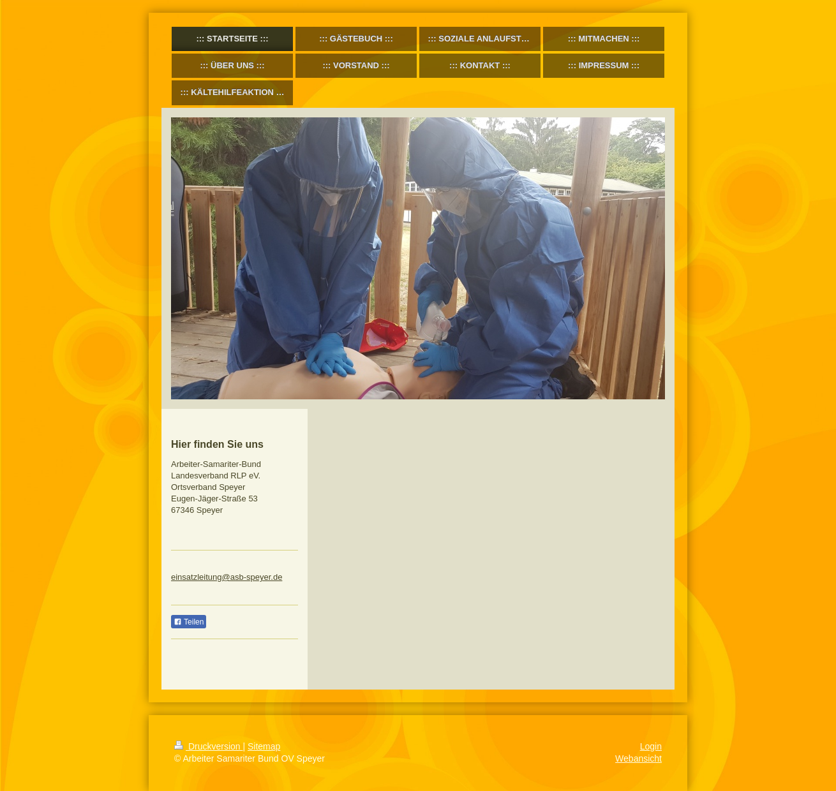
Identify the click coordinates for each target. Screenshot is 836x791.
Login (651, 746)
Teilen (189, 621)
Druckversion (208, 746)
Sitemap (264, 746)
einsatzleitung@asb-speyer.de (226, 577)
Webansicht (638, 758)
